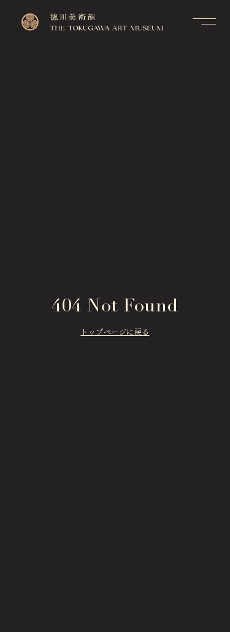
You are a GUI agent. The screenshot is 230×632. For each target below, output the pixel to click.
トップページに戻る (114, 332)
